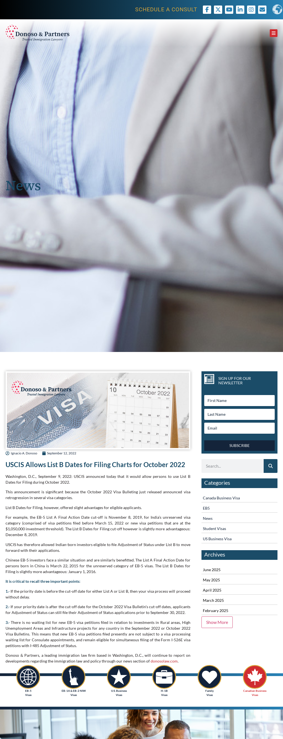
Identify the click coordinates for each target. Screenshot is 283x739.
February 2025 (215, 610)
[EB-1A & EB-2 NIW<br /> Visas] (73, 677)
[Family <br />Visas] (209, 677)
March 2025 (213, 600)
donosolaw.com (164, 661)
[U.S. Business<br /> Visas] (119, 677)
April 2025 (212, 590)
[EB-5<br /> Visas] (28, 677)
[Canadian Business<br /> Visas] (255, 677)
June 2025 (212, 569)
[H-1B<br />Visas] (164, 677)
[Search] (270, 466)
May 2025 (211, 580)
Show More (217, 622)
